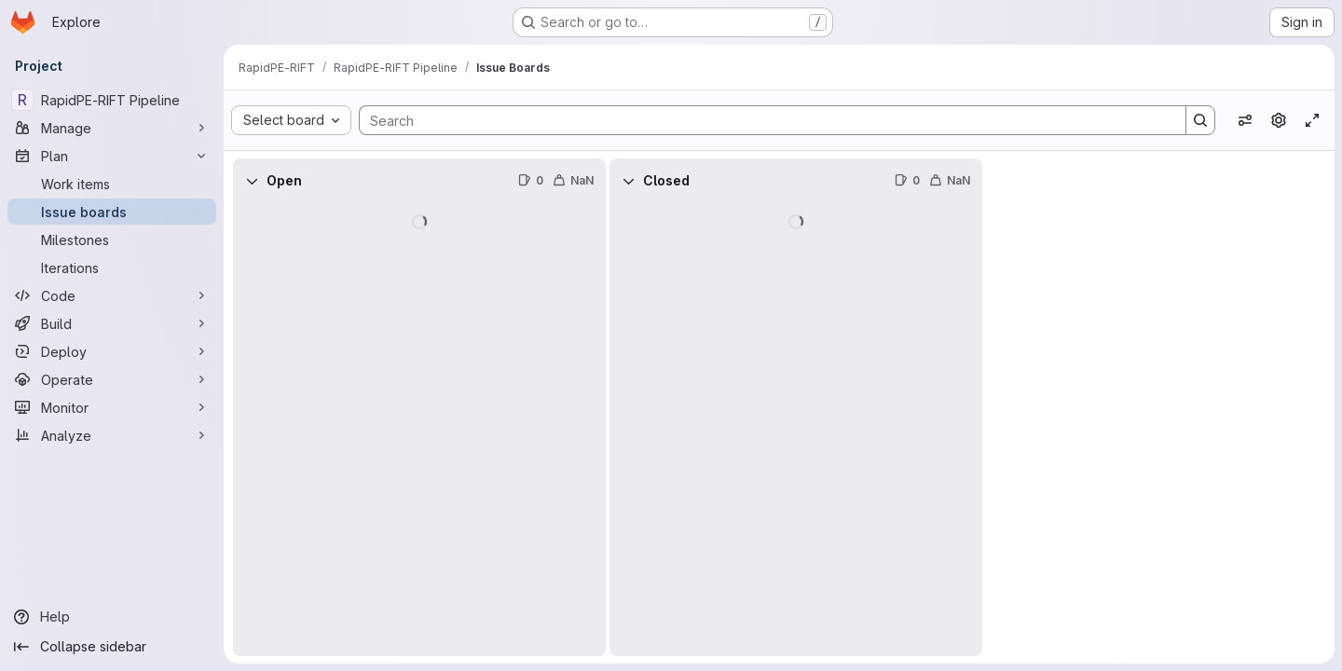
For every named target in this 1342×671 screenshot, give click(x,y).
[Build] (111, 323)
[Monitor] (111, 407)
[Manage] (111, 128)
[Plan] (111, 156)
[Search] (763, 120)
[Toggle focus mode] (1312, 120)
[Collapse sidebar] (111, 647)
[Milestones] (111, 239)
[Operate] (111, 379)
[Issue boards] (111, 212)
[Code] (111, 295)
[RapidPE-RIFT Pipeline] (111, 100)
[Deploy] (111, 351)
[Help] (111, 617)
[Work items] (111, 184)
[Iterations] (111, 267)
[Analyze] (111, 435)
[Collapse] (251, 181)
